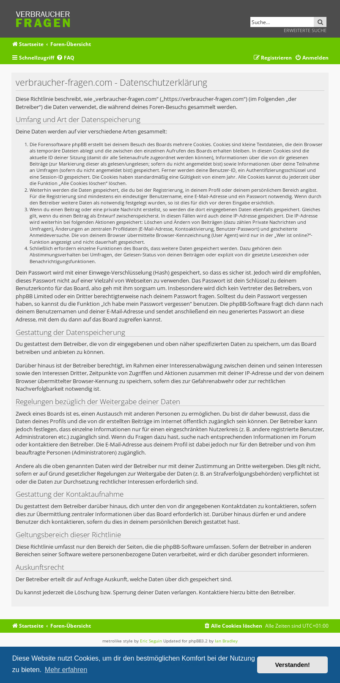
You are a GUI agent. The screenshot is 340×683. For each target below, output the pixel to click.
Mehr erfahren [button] (66, 669)
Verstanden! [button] (292, 664)
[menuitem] (65, 58)
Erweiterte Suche (305, 30)
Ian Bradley (226, 641)
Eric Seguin (151, 641)
